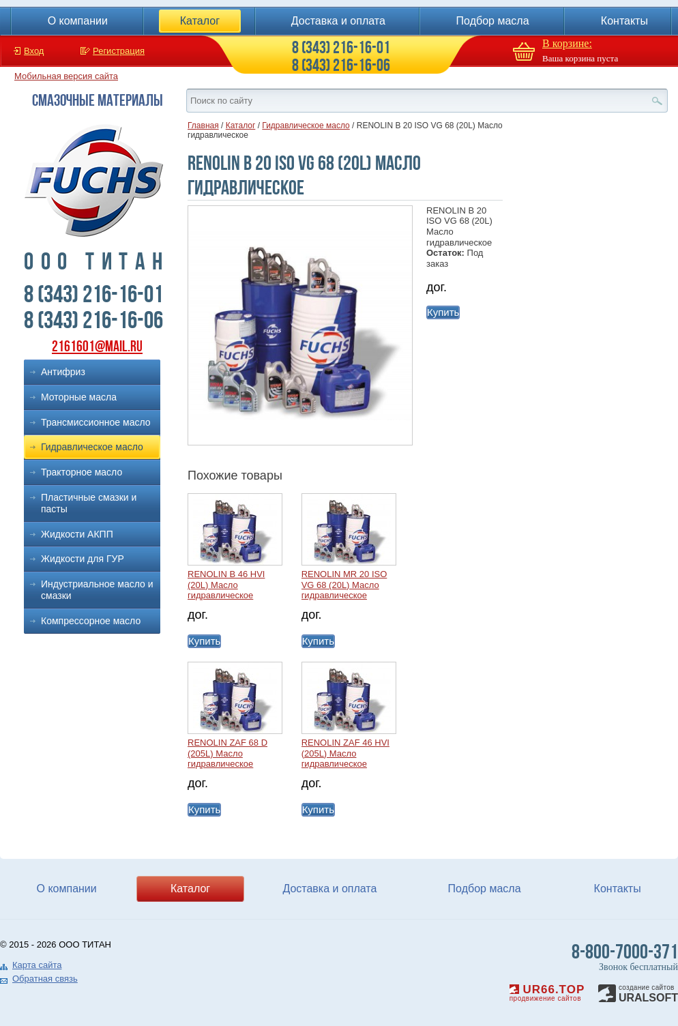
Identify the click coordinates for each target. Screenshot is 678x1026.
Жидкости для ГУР (82, 558)
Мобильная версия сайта (66, 76)
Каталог (200, 21)
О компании (78, 21)
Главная (203, 125)
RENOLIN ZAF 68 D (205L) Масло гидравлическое (227, 753)
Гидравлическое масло (92, 446)
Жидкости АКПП (77, 534)
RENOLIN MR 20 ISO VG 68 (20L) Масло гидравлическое (344, 584)
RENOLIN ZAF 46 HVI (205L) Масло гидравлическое (345, 753)
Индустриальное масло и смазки (97, 589)
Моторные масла (79, 397)
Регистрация (119, 51)
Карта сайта (36, 965)
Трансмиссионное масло (96, 422)
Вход (34, 51)
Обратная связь (45, 978)
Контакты (624, 21)
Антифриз (63, 371)
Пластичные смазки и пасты (88, 503)
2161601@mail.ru (97, 346)
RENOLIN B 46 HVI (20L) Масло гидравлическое (226, 584)
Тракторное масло (81, 472)
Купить (443, 312)
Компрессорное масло (91, 620)
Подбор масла (492, 21)
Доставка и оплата (338, 21)
